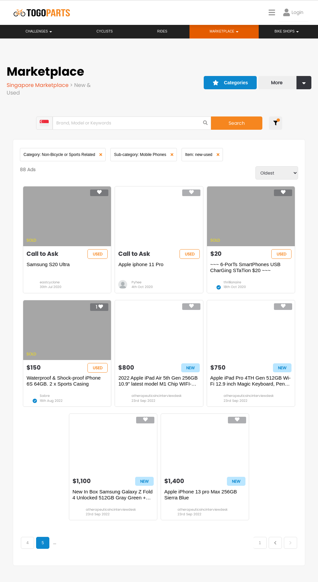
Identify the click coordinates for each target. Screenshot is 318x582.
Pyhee (136, 282)
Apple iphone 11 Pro (140, 264)
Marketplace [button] (224, 31)
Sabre (45, 395)
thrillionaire (232, 282)
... (54, 543)
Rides (162, 31)
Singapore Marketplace (38, 85)
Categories (230, 82)
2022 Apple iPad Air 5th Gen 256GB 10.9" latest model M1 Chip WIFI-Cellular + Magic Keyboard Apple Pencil (157, 381)
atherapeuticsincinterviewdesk (157, 395)
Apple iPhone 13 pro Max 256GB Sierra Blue (200, 494)
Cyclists (104, 31)
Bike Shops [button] (287, 31)
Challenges (39, 31)
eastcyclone (50, 282)
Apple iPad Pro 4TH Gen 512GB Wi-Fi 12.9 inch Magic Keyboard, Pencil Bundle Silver (250, 381)
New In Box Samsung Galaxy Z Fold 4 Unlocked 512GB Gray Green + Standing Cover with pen (113, 495)
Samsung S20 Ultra (48, 264)
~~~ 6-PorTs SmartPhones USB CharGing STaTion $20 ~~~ (245, 267)
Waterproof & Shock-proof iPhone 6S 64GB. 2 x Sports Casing (63, 381)
